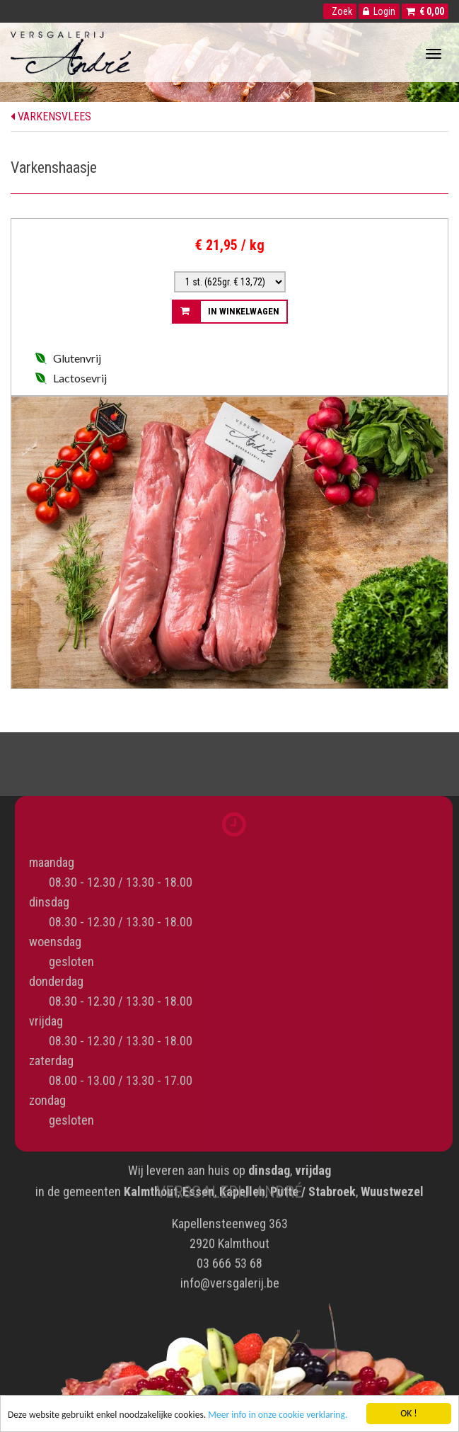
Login (379, 11)
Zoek (339, 11)
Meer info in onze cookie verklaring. (277, 1415)
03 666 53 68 (229, 1260)
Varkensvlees (51, 116)
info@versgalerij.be (229, 1280)
